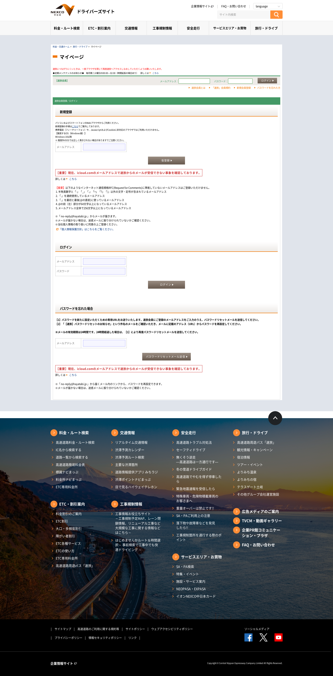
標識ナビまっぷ (67, 472)
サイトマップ (63, 629)
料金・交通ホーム (61, 46)
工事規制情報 (162, 28)
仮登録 (165, 160)
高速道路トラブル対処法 (194, 442)
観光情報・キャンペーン (255, 449)
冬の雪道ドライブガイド (194, 469)
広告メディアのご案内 (260, 511)
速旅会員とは (198, 87)
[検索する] (276, 14)
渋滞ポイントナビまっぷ (133, 479)
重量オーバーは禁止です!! (195, 508)
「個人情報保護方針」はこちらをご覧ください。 (87, 229)
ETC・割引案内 (99, 28)
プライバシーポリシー (68, 638)
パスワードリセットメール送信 (165, 357)
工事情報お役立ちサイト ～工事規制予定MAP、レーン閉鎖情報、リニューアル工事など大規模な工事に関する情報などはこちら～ (138, 523)
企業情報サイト (202, 6)
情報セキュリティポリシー (105, 638)
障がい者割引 (65, 536)
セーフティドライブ (190, 449)
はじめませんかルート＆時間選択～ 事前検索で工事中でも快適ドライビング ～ (137, 545)
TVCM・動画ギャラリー (262, 520)
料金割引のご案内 (69, 513)
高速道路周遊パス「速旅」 (75, 565)
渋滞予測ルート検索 (129, 457)
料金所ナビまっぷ (69, 479)
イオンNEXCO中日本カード (196, 596)
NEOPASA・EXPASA (191, 588)
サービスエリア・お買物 (229, 28)
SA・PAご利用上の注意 (193, 515)
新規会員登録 (244, 87)
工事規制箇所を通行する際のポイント (199, 537)
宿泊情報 (243, 457)
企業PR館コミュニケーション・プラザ (261, 532)
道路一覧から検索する (72, 457)
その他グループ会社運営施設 (258, 494)
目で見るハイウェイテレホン (136, 486)
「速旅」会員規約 (221, 87)
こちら (155, 73)
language (262, 6)
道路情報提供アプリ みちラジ (136, 472)
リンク (132, 638)
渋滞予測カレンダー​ (129, 449)
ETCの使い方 (65, 550)
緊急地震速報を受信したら (195, 488)
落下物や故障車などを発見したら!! (195, 525)
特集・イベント (187, 574)
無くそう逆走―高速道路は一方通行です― (197, 459)
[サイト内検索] (243, 14)
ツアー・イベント (250, 464)
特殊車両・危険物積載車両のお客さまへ (197, 498)
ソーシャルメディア (256, 629)
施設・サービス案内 (190, 581)
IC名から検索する (68, 449)
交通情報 (131, 28)
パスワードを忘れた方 (268, 87)
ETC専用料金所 (67, 486)
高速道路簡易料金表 (70, 464)
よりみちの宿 (246, 479)
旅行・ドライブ (266, 28)
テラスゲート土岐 (250, 486)
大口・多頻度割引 (69, 528)
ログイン (266, 80)
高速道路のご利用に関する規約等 (98, 629)
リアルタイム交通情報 (131, 442)
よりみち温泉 (246, 472)
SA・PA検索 (185, 566)
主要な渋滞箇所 (126, 464)
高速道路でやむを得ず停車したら (199, 478)
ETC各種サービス (68, 543)
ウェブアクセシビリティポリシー (172, 629)
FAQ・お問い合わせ (233, 6)
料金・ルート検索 (67, 28)
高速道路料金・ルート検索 (75, 442)
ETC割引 (62, 521)
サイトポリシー (135, 629)
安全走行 (193, 28)
